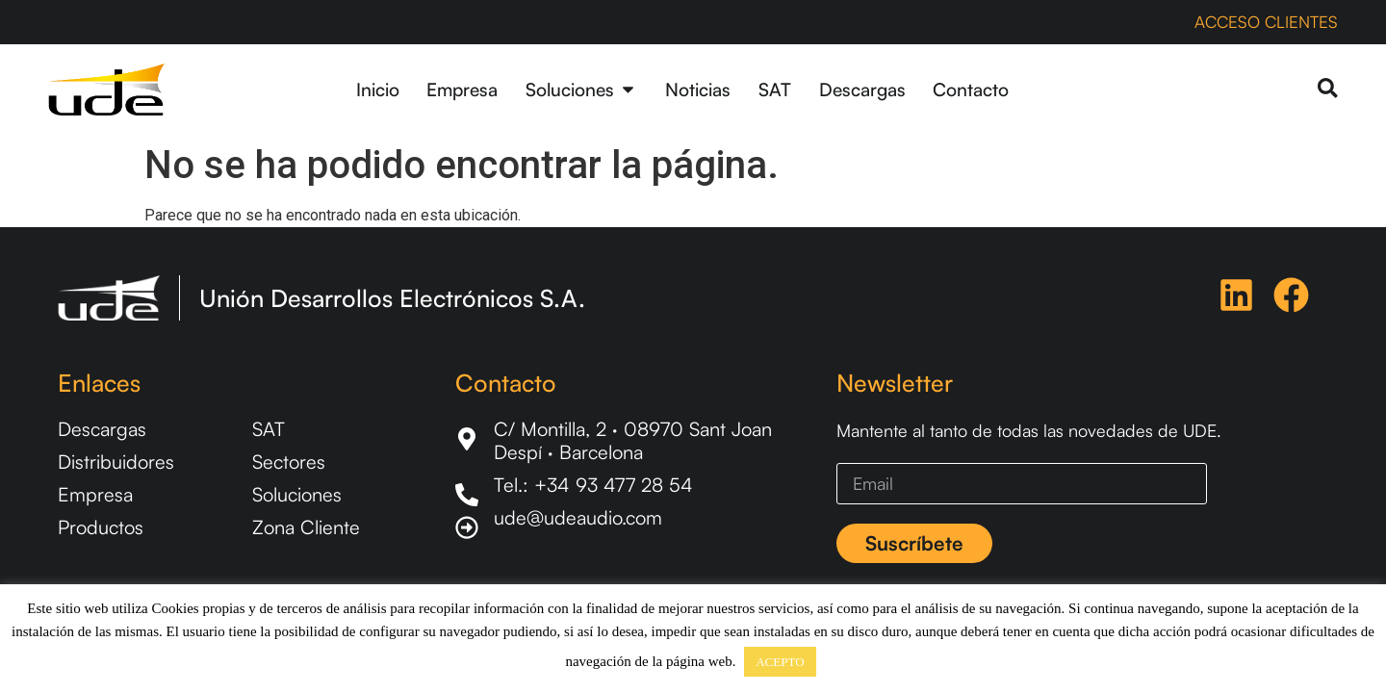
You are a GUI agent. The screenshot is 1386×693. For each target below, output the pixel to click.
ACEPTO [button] (780, 661)
